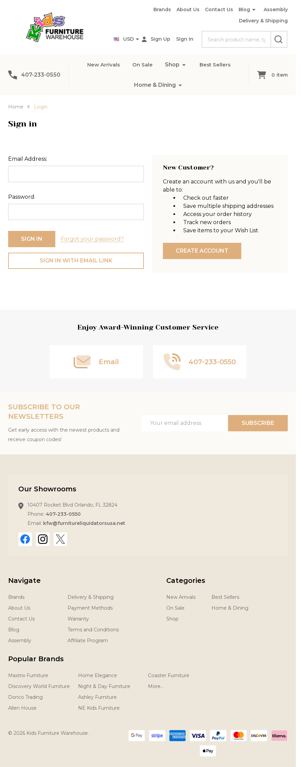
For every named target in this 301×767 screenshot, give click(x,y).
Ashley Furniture (97, 697)
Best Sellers (217, 64)
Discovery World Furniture (39, 686)
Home (15, 107)
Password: (21, 197)
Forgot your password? (92, 239)
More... (156, 686)
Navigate (24, 580)
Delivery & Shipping (263, 21)
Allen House (22, 708)
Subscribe (258, 423)
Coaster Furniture (168, 675)
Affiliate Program (88, 640)
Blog (244, 9)
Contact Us (219, 9)
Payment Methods (90, 608)
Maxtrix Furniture (28, 675)
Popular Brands (36, 659)
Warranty (78, 619)
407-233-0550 (63, 514)
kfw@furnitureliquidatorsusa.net (84, 523)
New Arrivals (101, 64)
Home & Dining (155, 85)
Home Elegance (97, 675)
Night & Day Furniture (104, 686)
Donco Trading (25, 697)
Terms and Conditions (93, 630)
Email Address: (27, 159)
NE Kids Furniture (99, 708)
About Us (188, 9)
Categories (185, 580)
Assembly (276, 9)
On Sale (142, 64)
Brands (162, 9)
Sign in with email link (76, 260)
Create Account (202, 251)
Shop (173, 64)
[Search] (278, 39)
